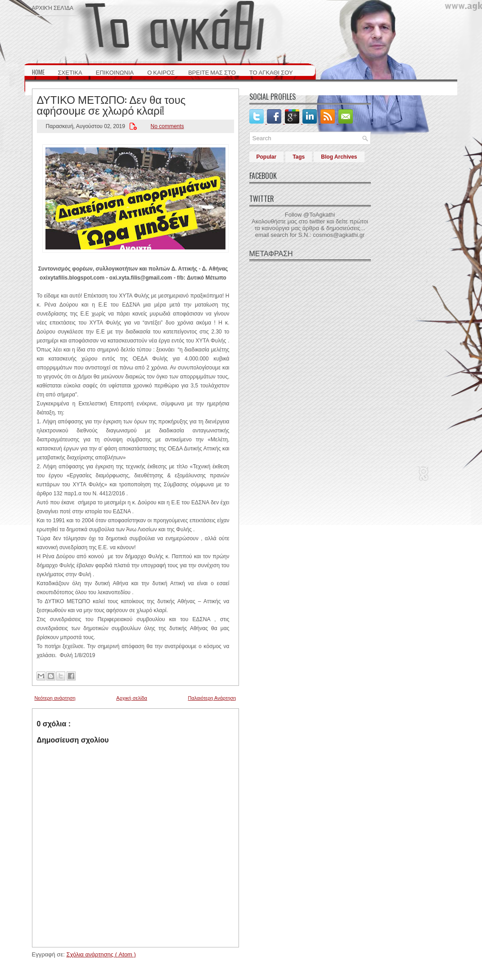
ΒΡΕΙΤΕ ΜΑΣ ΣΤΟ (212, 71)
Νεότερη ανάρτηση (55, 698)
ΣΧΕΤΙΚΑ (70, 71)
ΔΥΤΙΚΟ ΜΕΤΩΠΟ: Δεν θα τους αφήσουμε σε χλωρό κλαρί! (111, 104)
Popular (267, 157)
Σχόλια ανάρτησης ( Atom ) (100, 954)
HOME (38, 71)
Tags (299, 157)
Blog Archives (339, 157)
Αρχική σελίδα (52, 7)
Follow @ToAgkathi (310, 214)
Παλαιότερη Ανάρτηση (212, 698)
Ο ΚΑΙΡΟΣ (161, 71)
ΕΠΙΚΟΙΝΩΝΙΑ (115, 71)
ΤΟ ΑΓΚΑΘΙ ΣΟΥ (271, 71)
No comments (167, 126)
